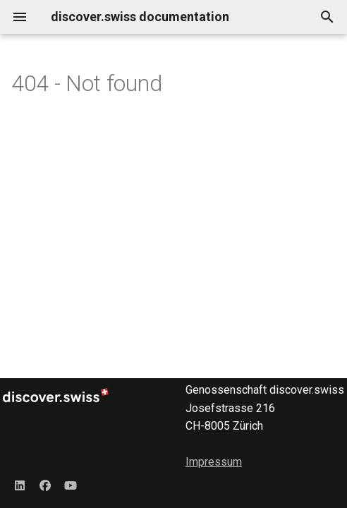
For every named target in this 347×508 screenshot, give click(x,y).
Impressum (213, 461)
